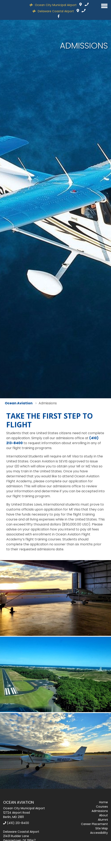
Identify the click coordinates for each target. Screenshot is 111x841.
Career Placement (94, 824)
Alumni (103, 820)
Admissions (100, 811)
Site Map (101, 828)
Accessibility (99, 833)
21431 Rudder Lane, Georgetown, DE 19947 (78, 11)
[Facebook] (58, 16)
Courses (102, 806)
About (103, 815)
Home (103, 802)
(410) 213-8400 (16, 823)
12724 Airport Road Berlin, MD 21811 (80, 5)
